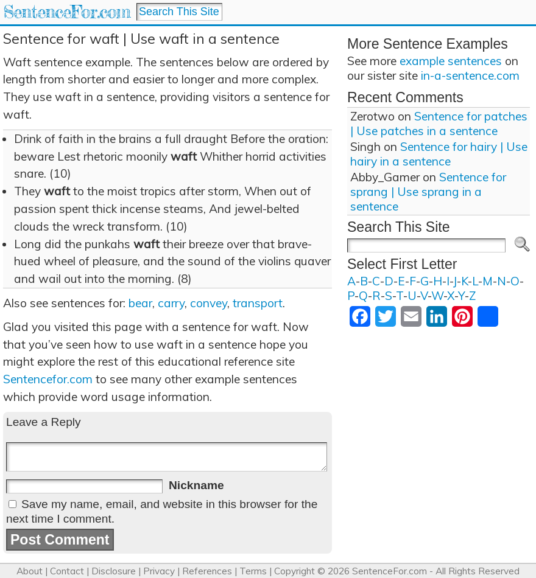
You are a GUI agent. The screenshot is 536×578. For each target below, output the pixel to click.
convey (208, 303)
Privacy (159, 571)
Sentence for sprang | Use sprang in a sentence (428, 192)
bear (140, 303)
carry (171, 303)
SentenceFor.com (66, 12)
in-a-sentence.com (470, 75)
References (207, 571)
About (29, 571)
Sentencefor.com (48, 379)
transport (258, 303)
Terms (253, 571)
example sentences (451, 61)
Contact (67, 571)
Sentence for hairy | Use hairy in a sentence (438, 154)
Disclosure (113, 571)
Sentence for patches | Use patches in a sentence (438, 123)
